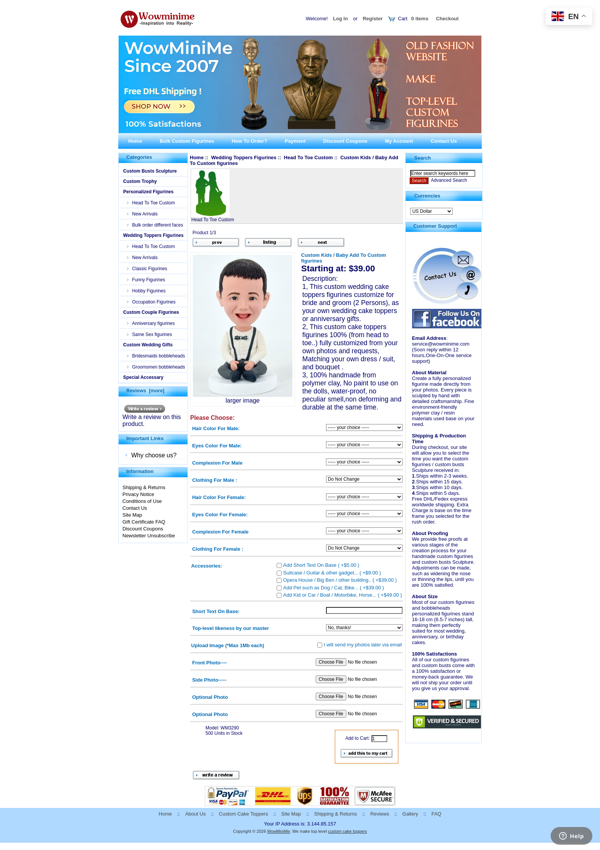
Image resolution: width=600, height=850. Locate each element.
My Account (399, 141)
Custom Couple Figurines (151, 312)
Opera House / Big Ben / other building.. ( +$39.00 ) (340, 580)
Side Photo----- (209, 680)
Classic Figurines (147, 268)
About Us (195, 814)
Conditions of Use (142, 501)
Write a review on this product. (151, 417)
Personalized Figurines (148, 191)
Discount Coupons (345, 141)
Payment (295, 141)
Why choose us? (153, 455)
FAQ (436, 814)
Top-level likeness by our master (230, 628)
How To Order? (249, 141)
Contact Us (443, 141)
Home (135, 141)
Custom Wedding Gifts (148, 345)
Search (422, 158)
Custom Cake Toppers (243, 814)
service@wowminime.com (441, 344)
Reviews (379, 814)
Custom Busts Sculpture (150, 171)
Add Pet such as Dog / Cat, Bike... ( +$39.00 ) (333, 587)
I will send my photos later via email (363, 644)
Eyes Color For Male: (216, 445)
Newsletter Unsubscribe (148, 535)
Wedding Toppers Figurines (153, 235)
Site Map (132, 515)
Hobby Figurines (146, 291)
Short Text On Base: (216, 611)
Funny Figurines (146, 279)
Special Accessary (143, 377)
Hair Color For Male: (216, 428)
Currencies (427, 196)
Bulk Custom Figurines (187, 141)
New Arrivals (142, 214)
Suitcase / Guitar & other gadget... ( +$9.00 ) (332, 572)
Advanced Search (449, 180)
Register (373, 18)
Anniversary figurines (151, 323)
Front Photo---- (209, 663)
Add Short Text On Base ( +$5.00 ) (321, 565)
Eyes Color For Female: (220, 514)
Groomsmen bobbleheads (156, 367)
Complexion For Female (220, 532)
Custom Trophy (140, 181)
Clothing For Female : (217, 549)
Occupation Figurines (151, 302)
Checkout (447, 18)
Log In (340, 18)
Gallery (410, 814)
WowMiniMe (278, 831)
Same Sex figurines (149, 334)
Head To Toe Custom (151, 203)
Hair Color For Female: (219, 497)
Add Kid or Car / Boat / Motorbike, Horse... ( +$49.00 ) (342, 595)
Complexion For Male (217, 462)
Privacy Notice (138, 494)
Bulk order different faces (155, 225)
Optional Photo (210, 697)
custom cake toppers (347, 831)
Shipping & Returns (143, 487)
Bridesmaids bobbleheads (156, 356)
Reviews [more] (145, 390)
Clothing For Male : (214, 480)
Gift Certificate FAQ (143, 522)
